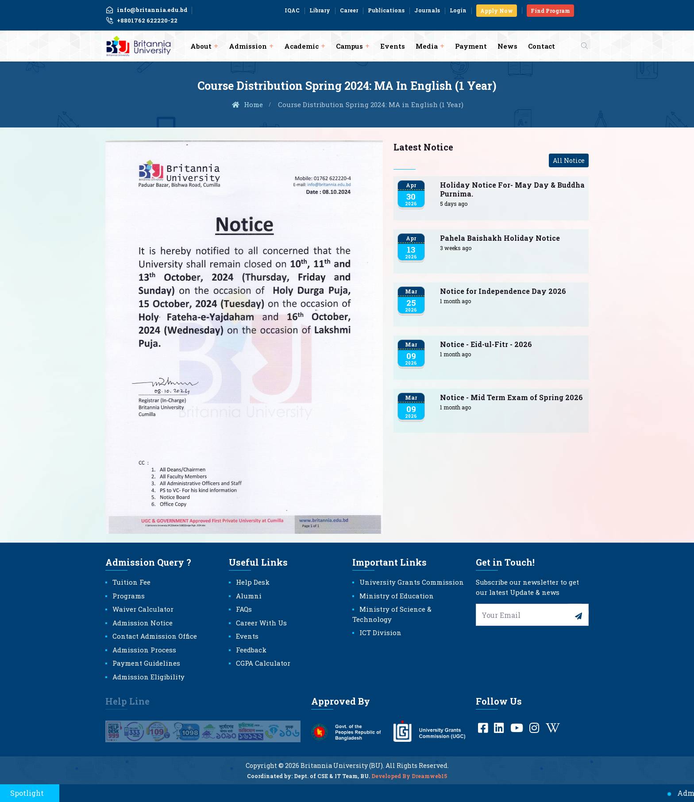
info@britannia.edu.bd (146, 10)
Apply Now (496, 10)
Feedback (251, 649)
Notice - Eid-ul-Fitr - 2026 (486, 344)
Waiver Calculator (143, 609)
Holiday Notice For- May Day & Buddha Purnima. (512, 189)
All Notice (569, 160)
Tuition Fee (131, 582)
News (507, 46)
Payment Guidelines (146, 663)
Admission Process (144, 649)
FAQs (244, 609)
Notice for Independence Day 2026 (503, 291)
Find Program (550, 10)
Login (458, 10)
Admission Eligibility (148, 676)
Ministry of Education (396, 595)
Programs (128, 595)
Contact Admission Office (154, 636)
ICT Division (380, 632)
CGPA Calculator (263, 663)
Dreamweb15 (429, 781)
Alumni (249, 595)
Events (392, 46)
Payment (471, 46)
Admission (248, 46)
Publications (386, 10)
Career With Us (261, 622)
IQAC (292, 10)
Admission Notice (142, 622)
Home (247, 104)
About (201, 46)
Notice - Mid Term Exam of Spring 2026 (511, 397)
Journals (427, 10)
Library (319, 10)
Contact (541, 46)
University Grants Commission (411, 582)
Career (349, 10)
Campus (349, 46)
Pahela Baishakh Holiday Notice (500, 238)
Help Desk (253, 582)
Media (427, 46)
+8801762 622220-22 (141, 20)
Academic (301, 46)
